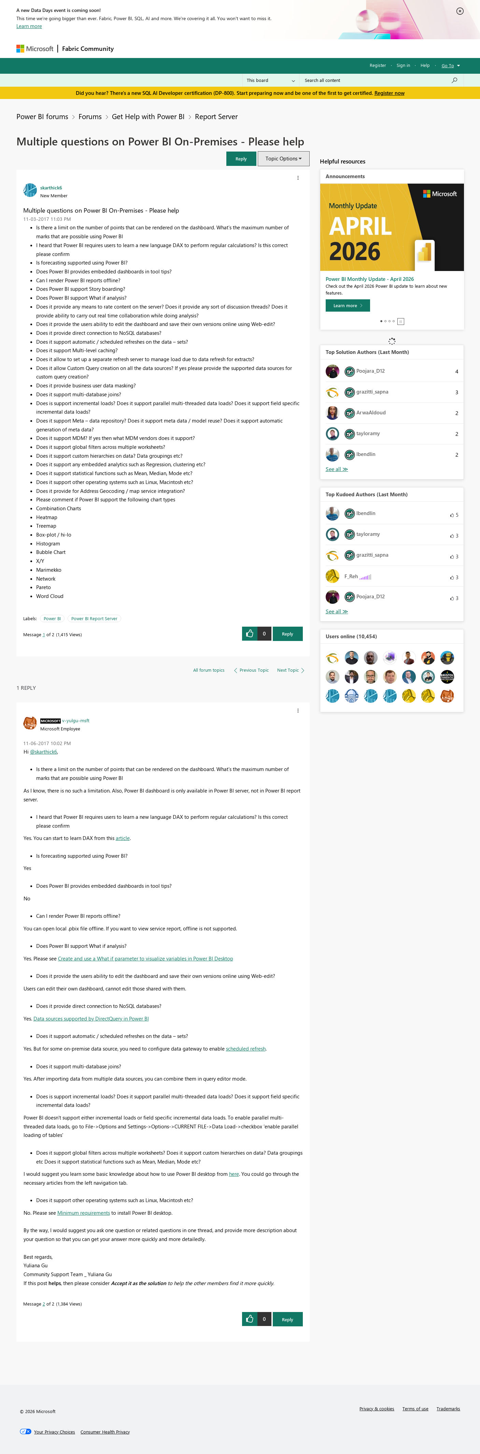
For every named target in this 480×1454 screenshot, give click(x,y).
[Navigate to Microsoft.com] (34, 49)
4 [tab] (393, 321)
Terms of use (415, 1408)
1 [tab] (381, 321)
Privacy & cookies (376, 1408)
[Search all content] (381, 80)
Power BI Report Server (94, 618)
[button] (241, 159)
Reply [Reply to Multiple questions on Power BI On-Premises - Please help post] (287, 634)
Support (303, 48)
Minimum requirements (83, 1212)
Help (425, 65)
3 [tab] (389, 321)
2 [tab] (385, 321)
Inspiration (159, 48)
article (123, 838)
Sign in (403, 65)
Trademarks (448, 1408)
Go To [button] (448, 65)
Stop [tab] (400, 321)
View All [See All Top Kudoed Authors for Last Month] (337, 611)
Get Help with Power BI (148, 116)
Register (378, 65)
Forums (129, 48)
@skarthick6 (43, 751)
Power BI (52, 618)
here (234, 1173)
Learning (274, 48)
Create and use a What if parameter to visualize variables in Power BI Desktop (145, 958)
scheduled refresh (246, 1048)
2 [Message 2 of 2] (44, 1304)
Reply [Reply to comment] (287, 1319)
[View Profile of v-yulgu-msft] (75, 720)
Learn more (29, 26)
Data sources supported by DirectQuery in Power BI (91, 1018)
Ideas (187, 48)
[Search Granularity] (271, 80)
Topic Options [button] (281, 158)
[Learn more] (348, 305)
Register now (390, 92)
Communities (217, 48)
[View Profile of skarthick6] (51, 187)
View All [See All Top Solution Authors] (337, 469)
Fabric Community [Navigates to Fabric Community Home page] (88, 48)
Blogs (248, 48)
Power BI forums (42, 116)
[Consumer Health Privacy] (105, 1432)
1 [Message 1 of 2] (44, 634)
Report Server (216, 116)
